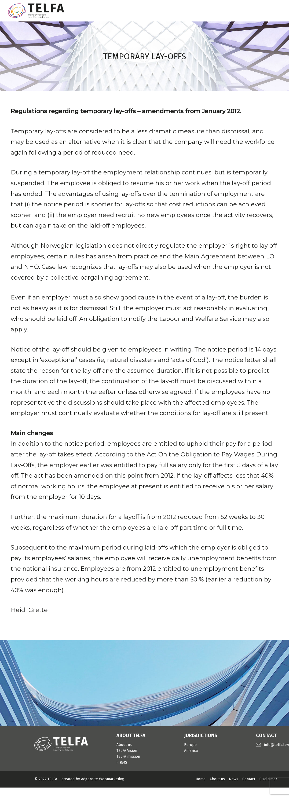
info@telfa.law (276, 744)
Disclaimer (268, 779)
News (233, 779)
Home (201, 779)
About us (124, 744)
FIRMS (121, 762)
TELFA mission (128, 756)
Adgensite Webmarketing (102, 779)
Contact (248, 779)
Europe (190, 744)
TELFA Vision (126, 750)
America (191, 750)
